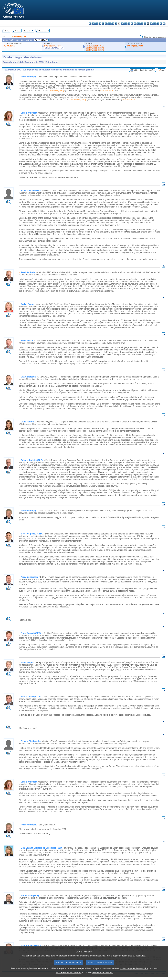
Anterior (18, 31)
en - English (112, 23)
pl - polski (145, 23)
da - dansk (100, 23)
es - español (93, 23)
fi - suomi (161, 23)
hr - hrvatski (122, 23)
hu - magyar (135, 23)
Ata (162, 70)
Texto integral (44, 31)
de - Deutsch (103, 23)
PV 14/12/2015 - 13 (52, 46)
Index (7, 31)
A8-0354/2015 (10, 46)
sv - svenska (164, 23)
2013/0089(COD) (78, 100)
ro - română (151, 23)
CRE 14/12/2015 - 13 (54, 48)
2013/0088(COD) (19, 37)
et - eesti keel (106, 23)
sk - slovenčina (154, 23)
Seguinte (27, 31)
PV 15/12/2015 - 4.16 (95, 46)
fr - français (116, 23)
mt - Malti (138, 23)
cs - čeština (96, 23)
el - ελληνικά (109, 23)
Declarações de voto (95, 48)
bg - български (90, 23)
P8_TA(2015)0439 (135, 46)
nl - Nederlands (141, 23)
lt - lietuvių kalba (132, 23)
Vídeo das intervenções (144, 70)
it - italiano (125, 23)
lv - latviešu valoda (129, 23)
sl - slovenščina (157, 23)
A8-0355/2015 (128, 100)
